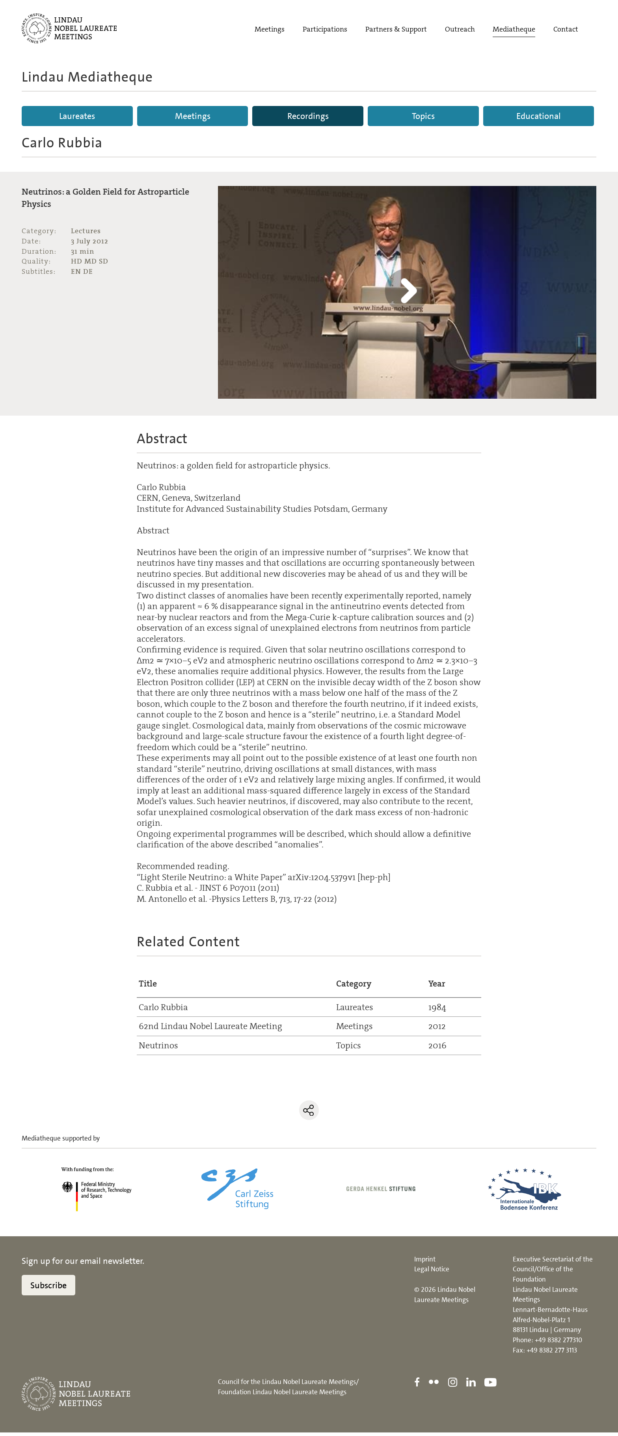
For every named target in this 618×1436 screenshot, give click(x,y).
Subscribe (48, 1288)
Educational (538, 116)
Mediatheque (514, 30)
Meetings (270, 30)
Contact (565, 30)
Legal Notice (431, 1272)
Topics (423, 116)
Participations (325, 30)
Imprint (425, 1262)
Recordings (308, 116)
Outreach (460, 30)
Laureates (77, 116)
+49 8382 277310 (558, 1343)
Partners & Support (396, 30)
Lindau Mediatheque (87, 77)
